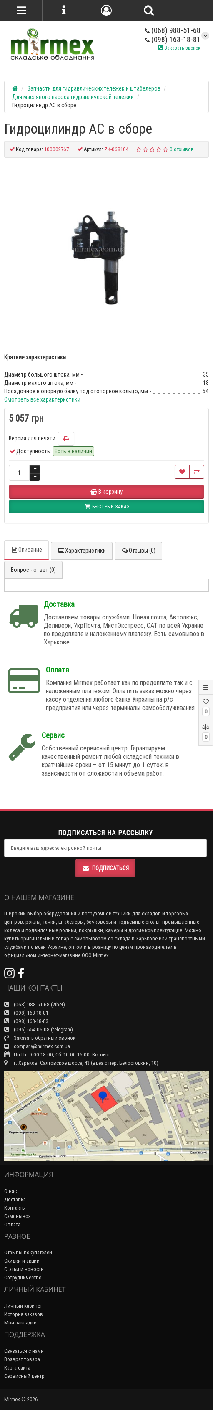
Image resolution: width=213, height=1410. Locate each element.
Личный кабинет (23, 1305)
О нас (10, 1191)
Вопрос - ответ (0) (33, 570)
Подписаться (105, 868)
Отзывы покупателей (28, 1252)
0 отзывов (182, 149)
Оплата (12, 1224)
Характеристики (82, 550)
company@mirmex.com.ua (37, 1046)
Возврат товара (22, 1359)
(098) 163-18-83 (26, 1021)
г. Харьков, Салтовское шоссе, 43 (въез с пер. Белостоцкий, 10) (81, 1062)
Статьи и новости (24, 1269)
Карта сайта (17, 1367)
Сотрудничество (23, 1277)
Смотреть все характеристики (42, 399)
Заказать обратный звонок (39, 1037)
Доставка (15, 1199)
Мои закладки (20, 1322)
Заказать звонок (179, 48)
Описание (26, 549)
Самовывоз (17, 1216)
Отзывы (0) (138, 550)
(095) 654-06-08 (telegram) (38, 1029)
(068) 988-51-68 (172, 30)
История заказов (23, 1314)
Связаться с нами (24, 1350)
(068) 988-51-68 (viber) (34, 1004)
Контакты (15, 1207)
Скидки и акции (22, 1260)
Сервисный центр (24, 1376)
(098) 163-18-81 (172, 39)
